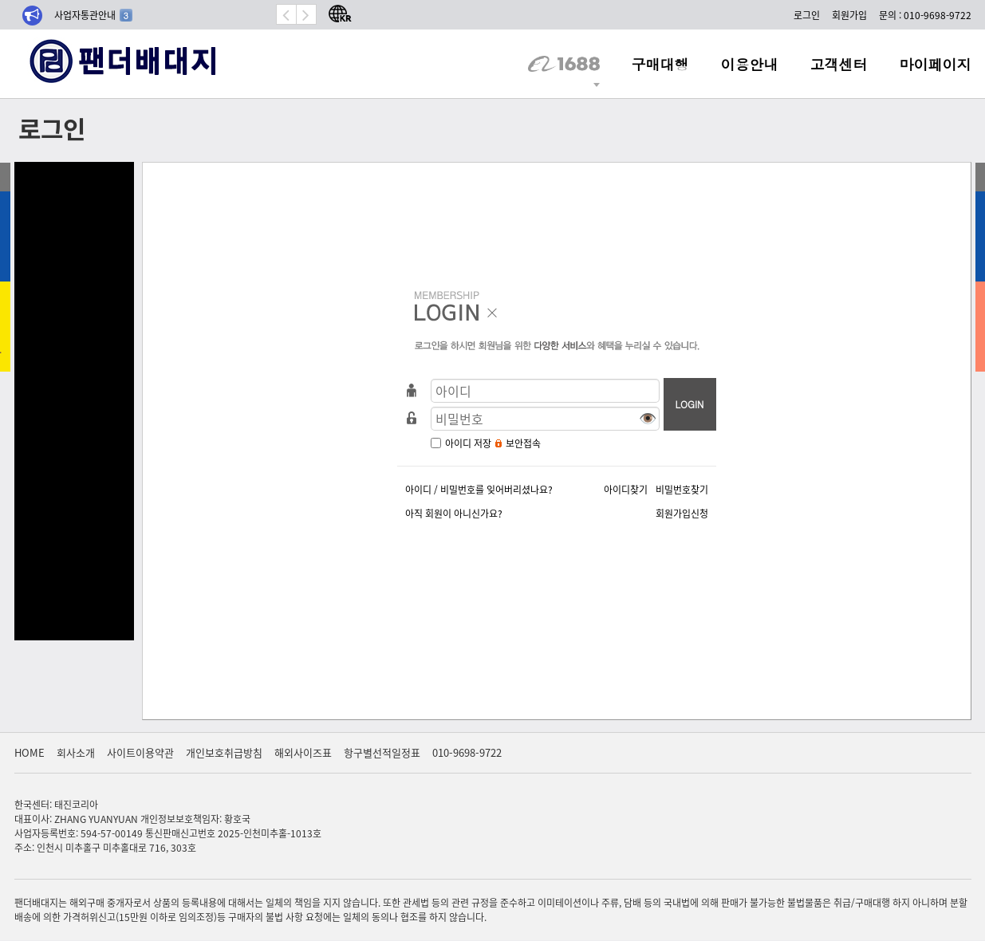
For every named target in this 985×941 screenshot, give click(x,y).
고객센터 (839, 63)
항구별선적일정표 (382, 752)
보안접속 (523, 443)
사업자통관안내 (93, 15)
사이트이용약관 (140, 752)
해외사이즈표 (303, 752)
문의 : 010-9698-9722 (925, 15)
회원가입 (849, 15)
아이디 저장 (468, 443)
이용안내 (749, 63)
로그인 (807, 15)
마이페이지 (935, 63)
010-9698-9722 (467, 752)
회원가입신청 (682, 513)
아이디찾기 (626, 489)
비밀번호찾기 (682, 489)
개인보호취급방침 (224, 752)
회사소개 (76, 752)
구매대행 (660, 63)
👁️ (647, 417)
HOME (29, 752)
